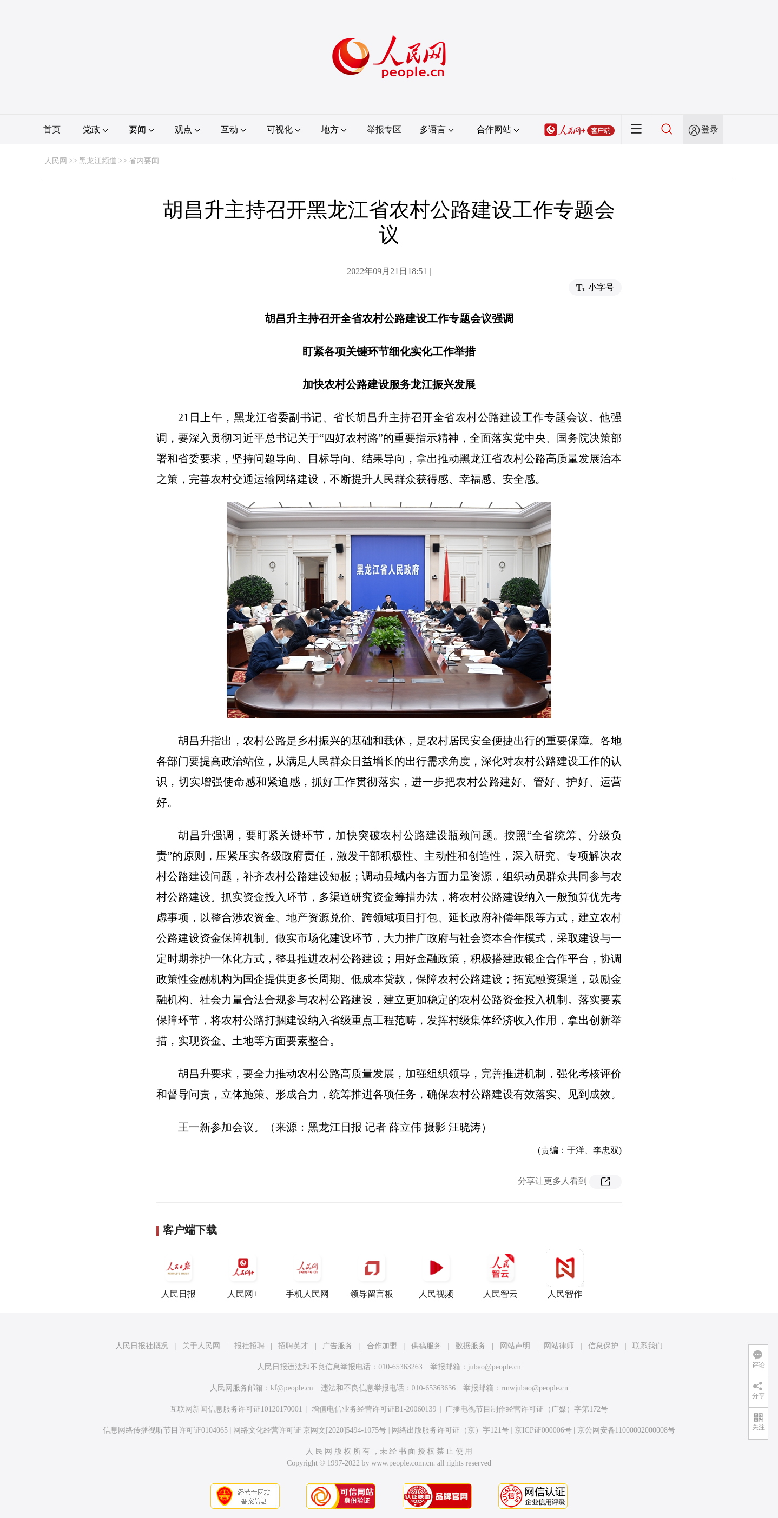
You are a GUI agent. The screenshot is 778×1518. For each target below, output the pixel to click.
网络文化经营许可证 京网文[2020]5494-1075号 (310, 1430)
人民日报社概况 (141, 1346)
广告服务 (337, 1346)
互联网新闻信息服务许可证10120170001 (236, 1409)
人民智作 (565, 1274)
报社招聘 (249, 1346)
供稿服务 (426, 1346)
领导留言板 (371, 1274)
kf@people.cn (292, 1388)
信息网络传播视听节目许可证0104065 (165, 1430)
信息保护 (603, 1346)
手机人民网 (307, 1274)
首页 (52, 129)
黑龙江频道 (98, 161)
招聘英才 (293, 1346)
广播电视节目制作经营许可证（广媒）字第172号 (526, 1409)
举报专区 (384, 129)
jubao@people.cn (494, 1367)
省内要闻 (144, 161)
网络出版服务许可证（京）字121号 (450, 1430)
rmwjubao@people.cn (534, 1388)
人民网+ (243, 1274)
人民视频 (436, 1274)
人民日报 (178, 1274)
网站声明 (515, 1346)
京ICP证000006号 (543, 1430)
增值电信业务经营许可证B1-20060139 (374, 1409)
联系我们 (647, 1346)
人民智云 (500, 1274)
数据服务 (471, 1346)
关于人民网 (201, 1346)
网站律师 (559, 1346)
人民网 (55, 161)
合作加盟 (382, 1346)
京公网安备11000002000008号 (626, 1430)
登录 (709, 129)
